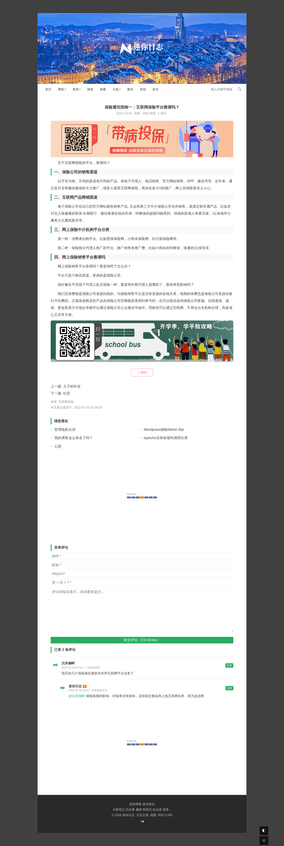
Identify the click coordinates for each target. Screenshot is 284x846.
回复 (229, 665)
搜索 (239, 89)
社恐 (66, 393)
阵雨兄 (147, 809)
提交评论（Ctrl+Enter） (142, 640)
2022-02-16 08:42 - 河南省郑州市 (88, 690)
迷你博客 (135, 804)
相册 (103, 89)
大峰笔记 (119, 809)
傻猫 (139, 809)
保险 (137, 113)
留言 (155, 89)
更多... (167, 809)
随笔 (90, 89)
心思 (57, 446)
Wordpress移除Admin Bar (164, 429)
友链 (143, 89)
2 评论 (162, 113)
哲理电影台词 (64, 429)
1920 (145, 113)
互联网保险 (66, 401)
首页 (48, 89)
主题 (116, 89)
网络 (61, 89)
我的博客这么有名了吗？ (73, 438)
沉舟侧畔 (68, 663)
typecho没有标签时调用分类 (166, 438)
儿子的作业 (72, 386)
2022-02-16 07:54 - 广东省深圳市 (81, 667)
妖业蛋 (157, 809)
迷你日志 (75, 686)
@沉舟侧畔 (77, 696)
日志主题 (142, 815)
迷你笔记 (148, 804)
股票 (76, 89)
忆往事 (130, 809)
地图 (153, 815)
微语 (130, 89)
